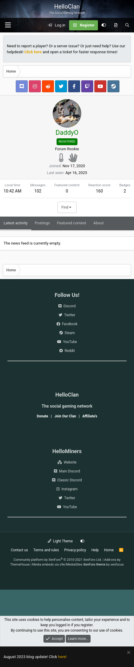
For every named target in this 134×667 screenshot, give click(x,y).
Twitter (69, 315)
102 (37, 191)
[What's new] (116, 25)
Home (109, 550)
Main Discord (69, 471)
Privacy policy (75, 550)
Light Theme (60, 541)
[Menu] (7, 25)
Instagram (69, 489)
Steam (70, 333)
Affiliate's (89, 416)
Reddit (70, 351)
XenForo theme (94, 564)
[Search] (127, 25)
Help (95, 550)
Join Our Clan (65, 416)
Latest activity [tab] (16, 223)
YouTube (70, 342)
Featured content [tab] (71, 223)
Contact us (19, 550)
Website (70, 462)
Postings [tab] (42, 223)
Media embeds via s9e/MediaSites (57, 564)
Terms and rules (46, 550)
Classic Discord (69, 480)
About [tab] (99, 223)
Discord (69, 306)
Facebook (69, 324)
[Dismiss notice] (127, 653)
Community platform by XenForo (57, 560)
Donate (42, 416)
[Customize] (104, 25)
